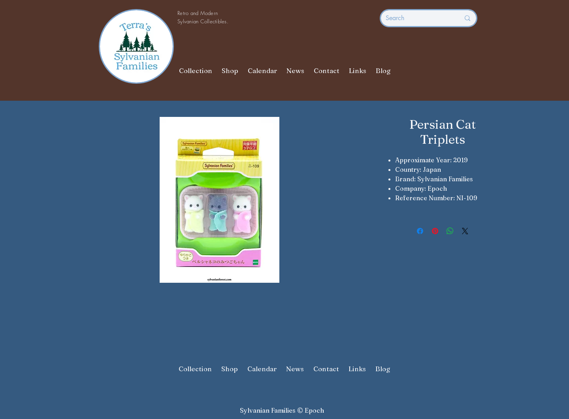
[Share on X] (465, 231)
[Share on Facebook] (420, 231)
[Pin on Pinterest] (435, 231)
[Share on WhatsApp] (450, 231)
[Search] (417, 18)
